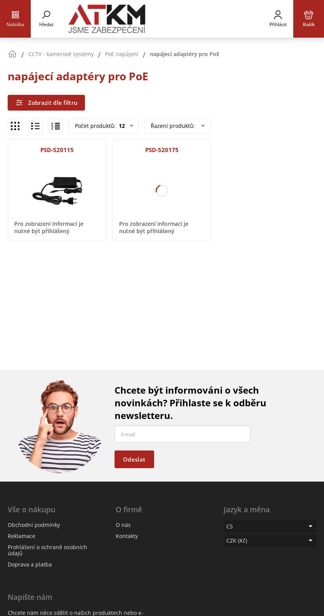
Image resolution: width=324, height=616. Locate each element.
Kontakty (127, 536)
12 (121, 125)
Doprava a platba (30, 564)
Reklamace (21, 536)
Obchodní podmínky (34, 524)
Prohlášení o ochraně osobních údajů (47, 550)
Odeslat (134, 459)
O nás (123, 524)
